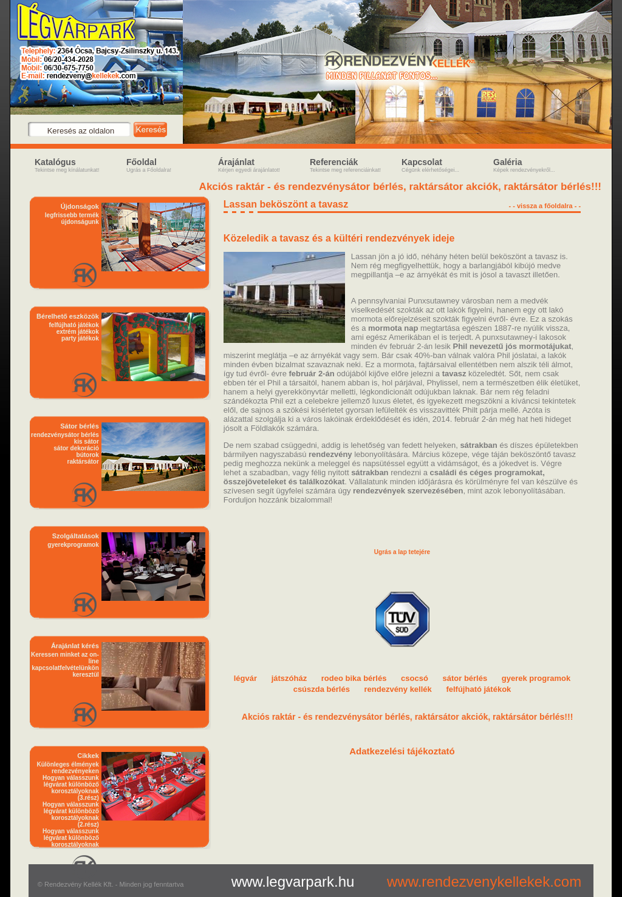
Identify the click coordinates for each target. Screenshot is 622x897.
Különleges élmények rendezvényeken (68, 767)
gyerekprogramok (72, 544)
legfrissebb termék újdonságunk (72, 218)
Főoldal (169, 165)
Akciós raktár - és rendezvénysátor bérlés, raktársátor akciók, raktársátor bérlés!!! (402, 186)
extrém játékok (77, 331)
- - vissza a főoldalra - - (545, 205)
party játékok (80, 338)
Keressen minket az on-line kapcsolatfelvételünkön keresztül (65, 664)
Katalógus (77, 165)
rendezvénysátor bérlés (65, 435)
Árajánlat (261, 165)
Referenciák (352, 165)
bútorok (88, 455)
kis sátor (86, 441)
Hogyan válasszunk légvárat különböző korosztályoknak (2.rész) (71, 814)
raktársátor (83, 461)
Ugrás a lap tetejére (402, 552)
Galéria (536, 165)
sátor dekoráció (75, 448)
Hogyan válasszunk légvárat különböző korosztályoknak (71, 838)
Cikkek (87, 755)
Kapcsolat (444, 165)
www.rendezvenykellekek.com (484, 881)
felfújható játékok (74, 325)
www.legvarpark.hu (293, 881)
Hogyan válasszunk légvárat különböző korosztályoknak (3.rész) (71, 787)
